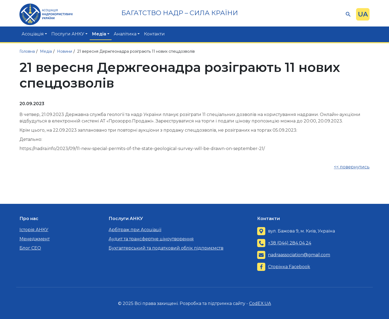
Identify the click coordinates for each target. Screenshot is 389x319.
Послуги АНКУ (67, 33)
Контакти (154, 33)
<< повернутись (352, 167)
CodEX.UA (260, 303)
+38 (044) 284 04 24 (289, 242)
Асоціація (33, 33)
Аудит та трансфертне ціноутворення (151, 238)
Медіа (99, 33)
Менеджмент (34, 238)
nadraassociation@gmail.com (299, 254)
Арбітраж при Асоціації (135, 229)
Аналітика (125, 33)
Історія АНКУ (33, 229)
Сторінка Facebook (289, 266)
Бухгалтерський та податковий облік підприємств (166, 248)
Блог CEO (30, 248)
